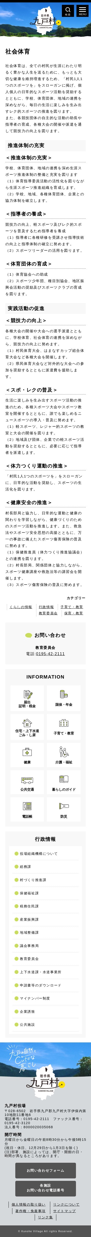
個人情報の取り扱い (29, 1204)
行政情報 (46, 607)
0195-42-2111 (50, 654)
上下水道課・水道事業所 (41, 972)
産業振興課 (29, 919)
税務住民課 (29, 906)
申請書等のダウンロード (41, 985)
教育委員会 (48, 613)
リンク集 (45, 1217)
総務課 (25, 867)
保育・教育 (73, 613)
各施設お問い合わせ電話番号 (46, 1187)
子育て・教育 (71, 607)
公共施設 (27, 1024)
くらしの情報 (20, 607)
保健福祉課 (29, 893)
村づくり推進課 (33, 880)
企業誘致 (27, 1011)
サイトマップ (64, 1211)
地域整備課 (29, 932)
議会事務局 (29, 946)
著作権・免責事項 (30, 1211)
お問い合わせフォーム (46, 1170)
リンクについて (66, 1204)
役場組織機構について (39, 854)
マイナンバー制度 (35, 998)
